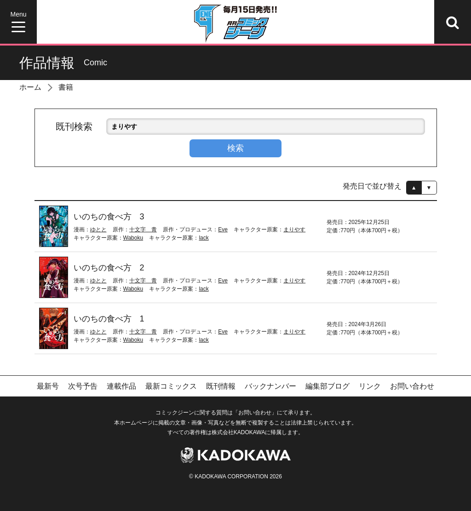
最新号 (48, 386)
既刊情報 (221, 386)
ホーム (30, 87)
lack (203, 238)
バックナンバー (270, 386)
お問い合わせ (412, 386)
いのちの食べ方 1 (109, 318)
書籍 (65, 87)
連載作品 (121, 386)
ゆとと (98, 229)
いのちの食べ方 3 (109, 216)
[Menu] (18, 22)
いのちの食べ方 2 (109, 267)
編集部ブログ (327, 386)
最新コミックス (171, 386)
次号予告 (83, 386)
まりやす (294, 229)
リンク (370, 386)
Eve (223, 229)
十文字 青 (143, 229)
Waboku (133, 238)
